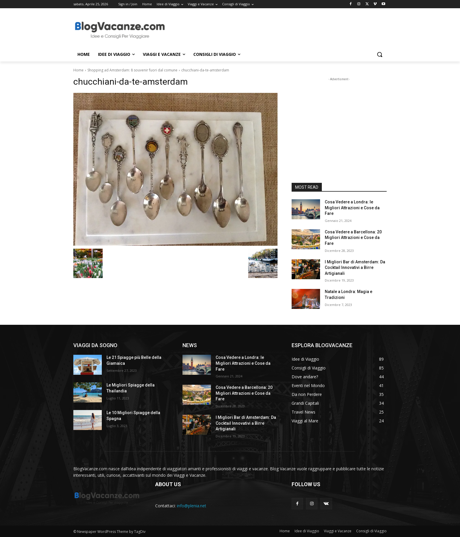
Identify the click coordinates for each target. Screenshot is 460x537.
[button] (380, 54)
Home (78, 70)
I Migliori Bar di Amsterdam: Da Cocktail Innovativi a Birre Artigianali (355, 268)
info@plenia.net (191, 505)
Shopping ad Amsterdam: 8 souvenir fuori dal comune (132, 70)
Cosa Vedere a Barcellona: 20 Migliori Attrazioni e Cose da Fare (353, 238)
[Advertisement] (274, 29)
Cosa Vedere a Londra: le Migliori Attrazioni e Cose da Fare (352, 208)
